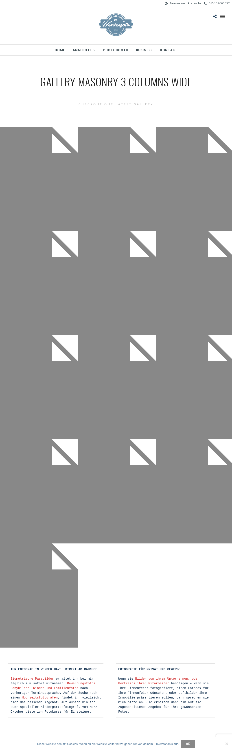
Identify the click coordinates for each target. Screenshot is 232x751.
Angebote (82, 50)
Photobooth (115, 50)
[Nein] (226, 744)
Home (60, 50)
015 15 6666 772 (217, 3)
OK (188, 743)
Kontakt (168, 50)
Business (144, 50)
